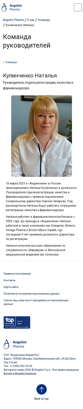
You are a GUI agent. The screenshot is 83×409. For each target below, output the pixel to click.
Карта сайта (11, 287)
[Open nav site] (78, 7)
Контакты (9, 280)
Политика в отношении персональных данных (31, 293)
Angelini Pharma (13, 20)
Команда (44, 20)
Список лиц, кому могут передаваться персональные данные (36, 302)
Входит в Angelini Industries (20, 373)
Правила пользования (17, 273)
